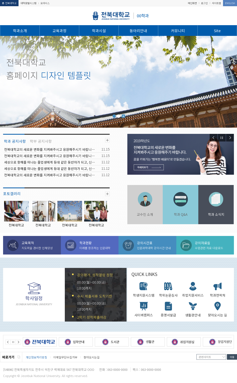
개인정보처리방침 (36, 357)
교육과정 (59, 30)
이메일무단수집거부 (65, 357)
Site (217, 30)
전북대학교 (9, 3)
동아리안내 (138, 30)
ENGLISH (230, 3)
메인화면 (192, 3)
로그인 (204, 3)
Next (230, 137)
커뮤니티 (178, 30)
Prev (213, 137)
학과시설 (99, 30)
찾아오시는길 (92, 357)
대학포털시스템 (28, 3)
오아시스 (45, 3)
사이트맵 (216, 3)
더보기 (107, 140)
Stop (123, 116)
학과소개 (20, 30)
